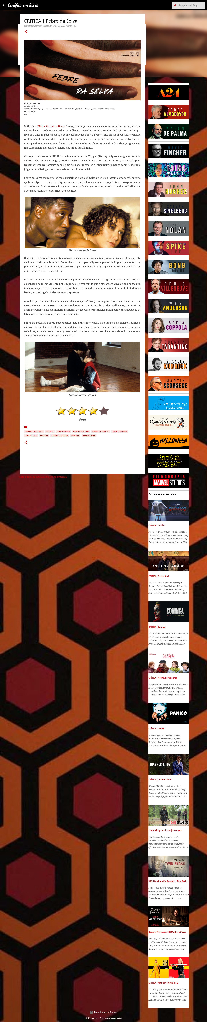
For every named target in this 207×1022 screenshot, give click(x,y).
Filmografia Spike (81, 432)
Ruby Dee (44, 436)
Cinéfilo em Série (23, 5)
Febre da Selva (63, 432)
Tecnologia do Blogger (103, 1012)
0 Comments (70, 26)
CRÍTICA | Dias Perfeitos (159, 779)
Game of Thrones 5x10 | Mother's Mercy (167, 932)
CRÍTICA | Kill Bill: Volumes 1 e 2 (163, 983)
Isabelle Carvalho (100, 432)
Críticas (49, 432)
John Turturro (120, 432)
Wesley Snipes (89, 436)
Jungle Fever (31, 436)
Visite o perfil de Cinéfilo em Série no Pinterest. (42, 477)
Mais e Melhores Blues (51, 126)
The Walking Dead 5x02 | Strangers (165, 830)
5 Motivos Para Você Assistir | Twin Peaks (167, 881)
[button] (26, 32)
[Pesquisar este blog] (190, 5)
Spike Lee (75, 436)
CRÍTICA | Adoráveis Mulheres (162, 678)
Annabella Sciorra (34, 432)
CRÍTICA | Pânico (156, 728)
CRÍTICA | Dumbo (156, 525)
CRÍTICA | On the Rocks (159, 576)
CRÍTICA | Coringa (156, 627)
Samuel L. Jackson (60, 436)
